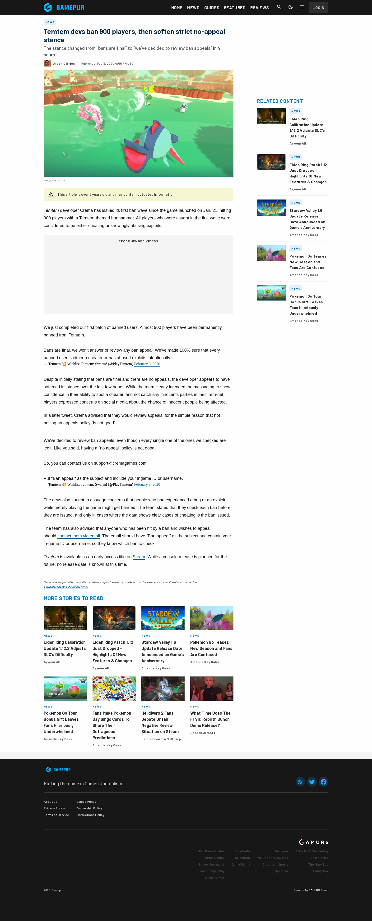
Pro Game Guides (211, 851)
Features (235, 7)
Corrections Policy (90, 815)
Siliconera (242, 858)
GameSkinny (241, 864)
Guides (211, 7)
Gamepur (281, 851)
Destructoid (319, 858)
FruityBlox (320, 871)
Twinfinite (242, 851)
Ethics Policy (86, 801)
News (193, 7)
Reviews (259, 7)
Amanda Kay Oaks (155, 668)
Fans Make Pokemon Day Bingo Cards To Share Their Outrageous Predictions (112, 725)
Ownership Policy (89, 808)
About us (50, 801)
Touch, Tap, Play (211, 871)
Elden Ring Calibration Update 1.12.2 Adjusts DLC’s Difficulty (65, 648)
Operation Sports (275, 864)
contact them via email (78, 536)
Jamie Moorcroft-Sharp (161, 739)
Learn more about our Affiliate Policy (66, 586)
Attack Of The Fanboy (311, 851)
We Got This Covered (272, 858)
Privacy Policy (54, 808)
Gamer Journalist (211, 864)
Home (176, 7)
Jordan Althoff (202, 733)
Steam (139, 556)
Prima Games (214, 858)
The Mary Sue (318, 864)
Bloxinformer (214, 878)
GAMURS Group (318, 890)
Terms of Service (56, 815)
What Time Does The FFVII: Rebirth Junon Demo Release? (210, 719)
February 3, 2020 (147, 364)
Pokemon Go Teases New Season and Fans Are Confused (211, 648)
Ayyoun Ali (52, 662)
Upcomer (281, 871)
